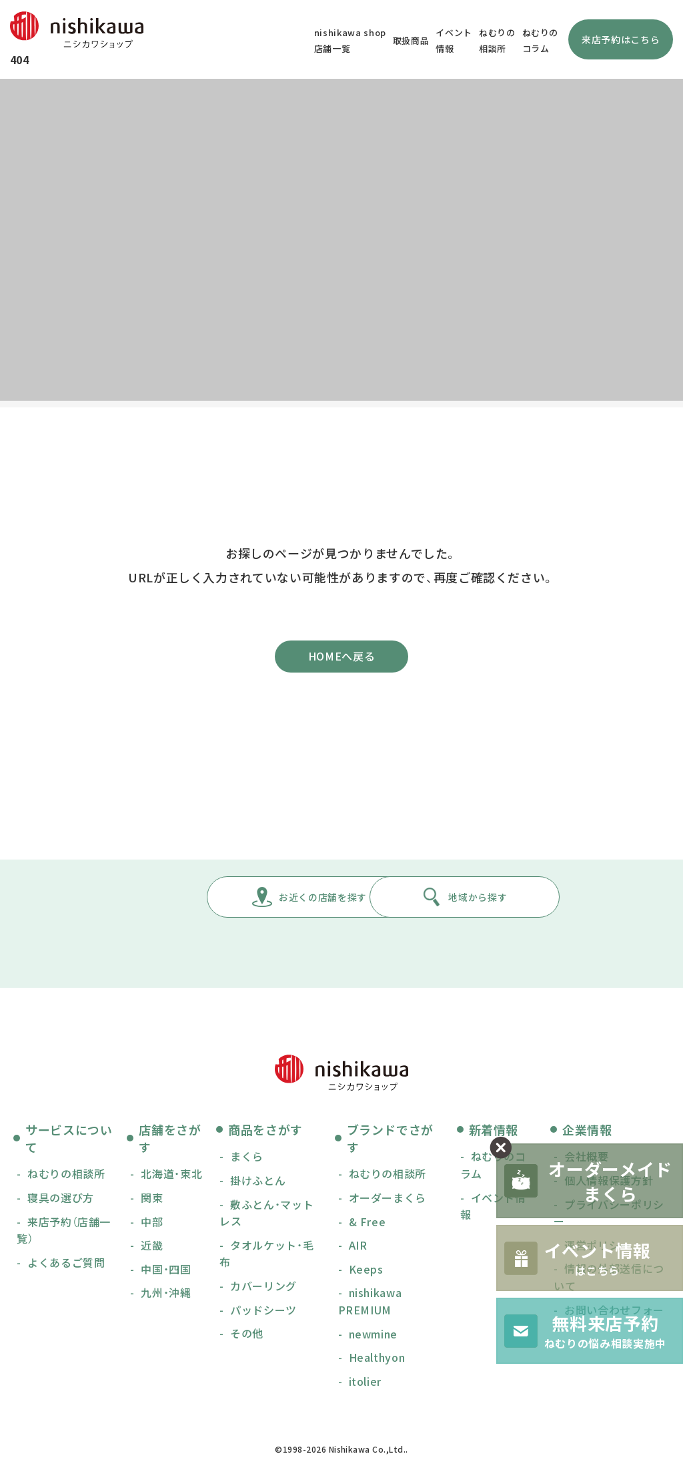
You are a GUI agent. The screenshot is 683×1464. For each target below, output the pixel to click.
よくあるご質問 (66, 1265)
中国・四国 (166, 1272)
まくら (246, 1159)
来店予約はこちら (617, 39)
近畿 (152, 1248)
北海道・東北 (171, 1177)
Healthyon (377, 1360)
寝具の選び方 (60, 1200)
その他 (246, 1336)
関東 (152, 1200)
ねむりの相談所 (66, 1177)
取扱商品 (408, 40)
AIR (358, 1248)
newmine (373, 1336)
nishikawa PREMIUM (370, 1303)
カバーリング (263, 1288)
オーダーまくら (387, 1200)
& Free (367, 1224)
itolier (365, 1384)
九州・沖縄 (166, 1295)
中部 (152, 1224)
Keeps (366, 1272)
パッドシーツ (263, 1312)
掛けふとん (257, 1183)
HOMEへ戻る (341, 658)
